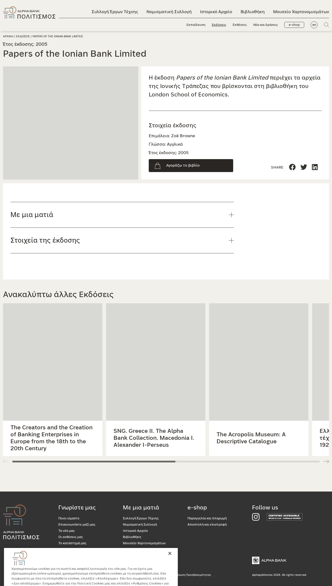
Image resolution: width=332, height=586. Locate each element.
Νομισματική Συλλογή (169, 12)
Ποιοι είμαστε (68, 518)
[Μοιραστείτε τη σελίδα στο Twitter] (315, 167)
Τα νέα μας (66, 531)
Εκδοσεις (23, 36)
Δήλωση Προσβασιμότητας (193, 575)
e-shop (294, 25)
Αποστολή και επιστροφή (207, 524)
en (314, 25)
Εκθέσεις (240, 25)
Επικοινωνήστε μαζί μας (76, 524)
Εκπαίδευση (195, 25)
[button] (326, 461)
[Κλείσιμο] (169, 561)
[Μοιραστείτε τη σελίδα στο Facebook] (292, 167)
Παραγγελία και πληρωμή (207, 518)
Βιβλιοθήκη (253, 12)
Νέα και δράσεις (265, 25)
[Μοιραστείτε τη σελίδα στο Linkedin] (303, 167)
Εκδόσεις (219, 25)
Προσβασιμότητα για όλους (79, 549)
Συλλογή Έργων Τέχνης (115, 12)
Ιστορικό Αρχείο (216, 12)
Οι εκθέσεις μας (70, 537)
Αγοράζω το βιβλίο (183, 165)
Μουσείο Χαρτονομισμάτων (301, 12)
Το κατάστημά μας (72, 543)
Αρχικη (8, 36)
